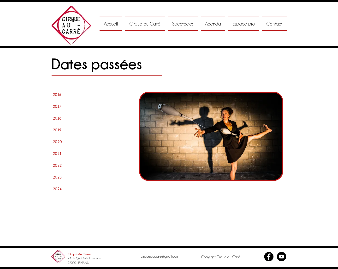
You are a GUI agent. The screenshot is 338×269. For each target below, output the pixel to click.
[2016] (57, 94)
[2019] (57, 130)
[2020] (57, 142)
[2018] (57, 118)
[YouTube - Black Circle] (281, 256)
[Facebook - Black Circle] (268, 256)
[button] (145, 24)
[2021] (57, 153)
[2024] (57, 189)
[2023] (57, 177)
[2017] (57, 106)
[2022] (57, 165)
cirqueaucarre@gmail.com (159, 256)
